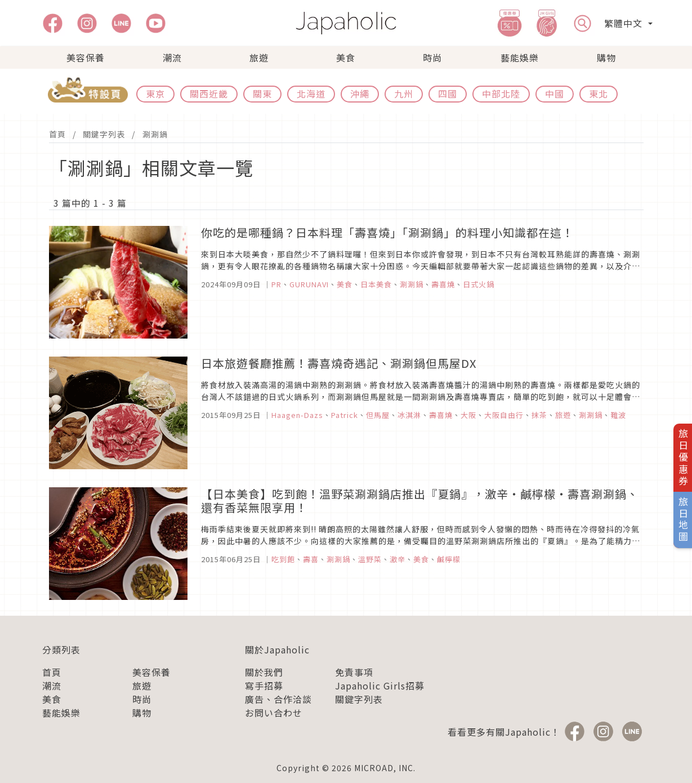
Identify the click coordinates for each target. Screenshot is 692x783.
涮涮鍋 (155, 134)
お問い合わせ (273, 712)
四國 (447, 93)
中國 (554, 93)
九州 (403, 93)
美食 (345, 57)
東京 (155, 93)
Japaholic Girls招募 (380, 685)
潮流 (172, 57)
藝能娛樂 (520, 57)
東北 (598, 93)
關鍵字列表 (104, 134)
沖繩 (359, 93)
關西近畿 (209, 93)
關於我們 (264, 672)
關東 (262, 93)
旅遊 (259, 57)
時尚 (432, 57)
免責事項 (354, 672)
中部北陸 (501, 93)
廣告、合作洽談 (278, 699)
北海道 (311, 93)
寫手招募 (264, 685)
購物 (606, 57)
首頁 (57, 134)
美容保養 (85, 57)
